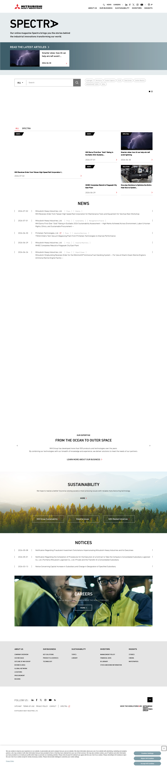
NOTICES (83, 595)
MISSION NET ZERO (92, 84)
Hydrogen (89, 80)
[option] (42, 106)
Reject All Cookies (147, 758)
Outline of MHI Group (22, 714)
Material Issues (82, 572)
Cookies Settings (147, 753)
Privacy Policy (10, 761)
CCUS (119, 80)
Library (75, 711)
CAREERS (116, 5)
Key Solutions (48, 707)
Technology (47, 714)
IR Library (104, 714)
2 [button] (152, 91)
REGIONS (17, 732)
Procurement (19, 728)
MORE (82, 551)
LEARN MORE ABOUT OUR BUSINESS (83, 512)
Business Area (19, 718)
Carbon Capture (110, 80)
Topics (74, 707)
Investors (137, 8)
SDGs (103, 84)
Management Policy (107, 707)
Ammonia (99, 80)
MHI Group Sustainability (47, 572)
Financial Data (105, 711)
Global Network (20, 721)
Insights (148, 8)
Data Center (128, 80)
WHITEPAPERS (133, 714)
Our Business (106, 8)
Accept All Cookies (147, 763)
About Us (92, 8)
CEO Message (19, 711)
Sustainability (122, 8)
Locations (18, 725)
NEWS (109, 5)
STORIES (132, 707)
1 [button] (149, 91)
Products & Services (50, 711)
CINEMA (131, 711)
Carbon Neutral (140, 80)
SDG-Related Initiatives (118, 572)
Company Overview (21, 707)
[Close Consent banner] (164, 748)
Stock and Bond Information (111, 718)
